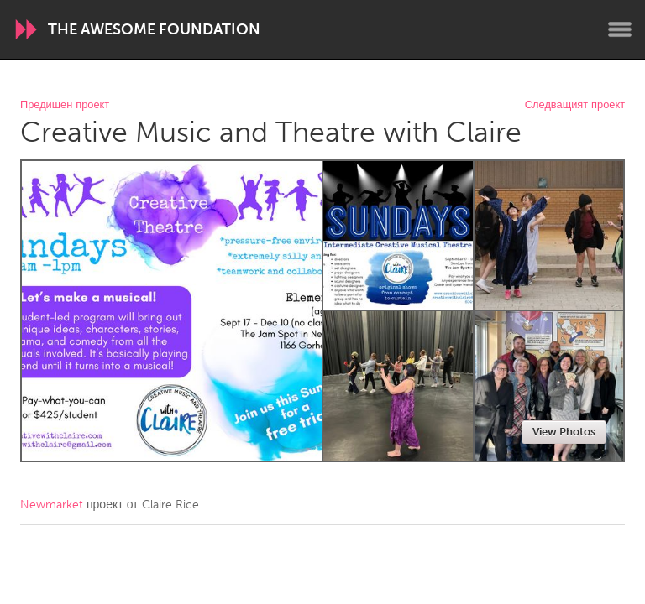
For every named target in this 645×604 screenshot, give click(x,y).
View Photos (563, 431)
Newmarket (51, 504)
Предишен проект (64, 105)
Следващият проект (575, 105)
